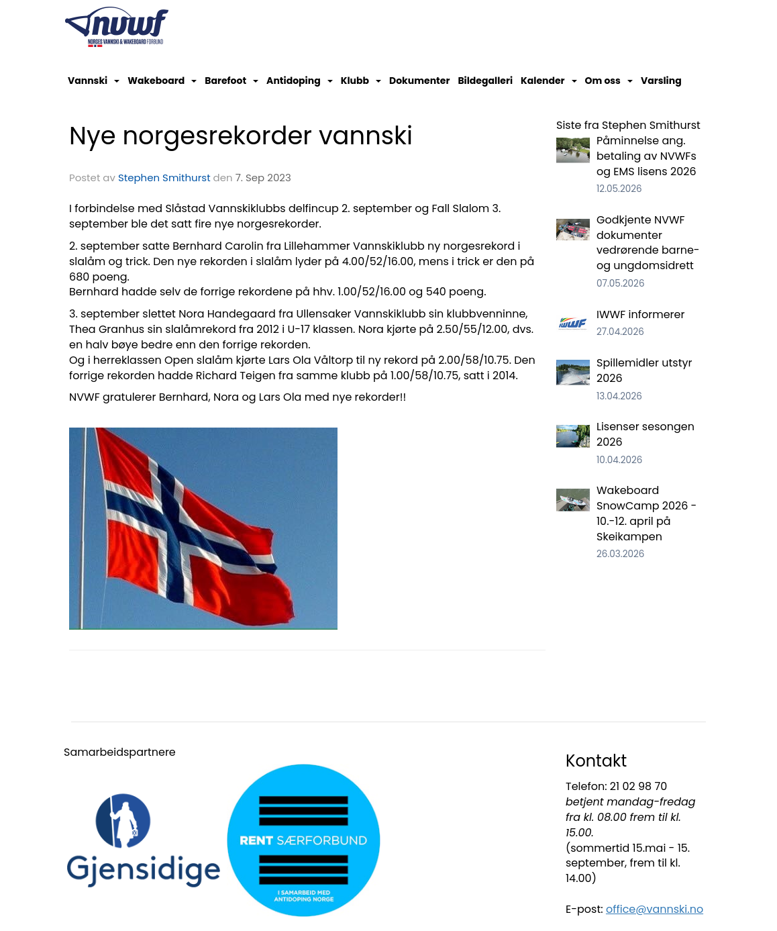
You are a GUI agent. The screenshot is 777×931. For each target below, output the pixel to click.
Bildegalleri (485, 80)
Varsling (661, 80)
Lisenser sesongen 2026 (645, 434)
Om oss (609, 80)
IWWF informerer (640, 314)
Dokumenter (419, 80)
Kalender (549, 80)
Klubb (361, 80)
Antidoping (299, 80)
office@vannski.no (654, 909)
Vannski (93, 80)
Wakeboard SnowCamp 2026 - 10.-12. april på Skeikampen (646, 513)
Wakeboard (162, 80)
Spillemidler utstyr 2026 (644, 370)
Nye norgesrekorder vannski (241, 135)
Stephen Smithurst (164, 177)
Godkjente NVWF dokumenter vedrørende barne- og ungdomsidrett (648, 243)
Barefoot (231, 80)
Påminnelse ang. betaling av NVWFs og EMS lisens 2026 (646, 156)
